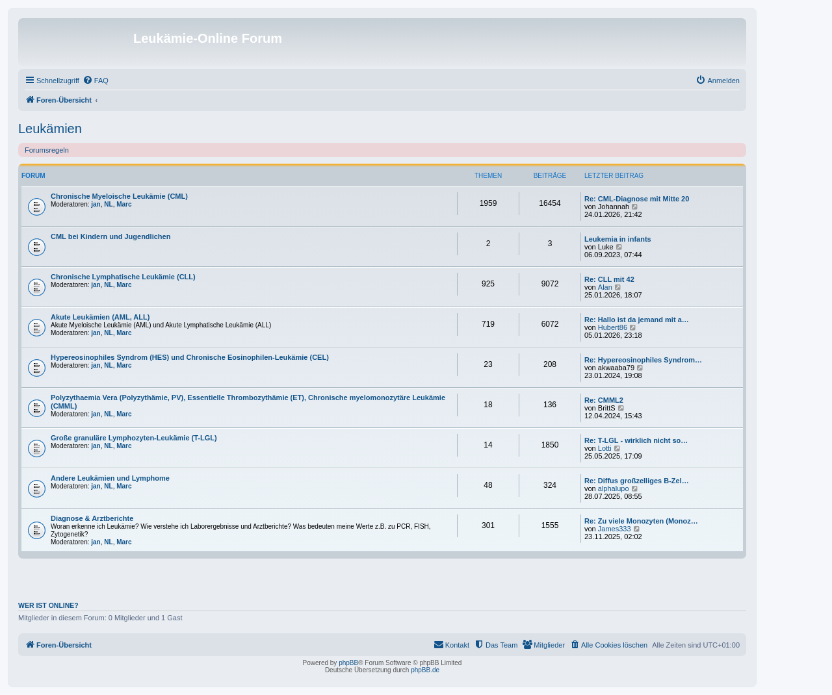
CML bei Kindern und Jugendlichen (110, 236)
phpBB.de (425, 670)
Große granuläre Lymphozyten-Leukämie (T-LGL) (134, 438)
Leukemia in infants (617, 239)
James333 (614, 529)
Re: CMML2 (603, 400)
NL (108, 204)
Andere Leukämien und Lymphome (110, 478)
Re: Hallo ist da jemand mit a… (636, 319)
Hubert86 (612, 327)
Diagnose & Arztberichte (92, 518)
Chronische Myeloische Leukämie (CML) (119, 196)
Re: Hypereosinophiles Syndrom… (643, 360)
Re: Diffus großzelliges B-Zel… (636, 481)
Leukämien (50, 128)
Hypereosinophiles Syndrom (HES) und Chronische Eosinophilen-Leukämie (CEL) (190, 357)
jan (95, 204)
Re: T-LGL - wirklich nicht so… (636, 440)
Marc (123, 204)
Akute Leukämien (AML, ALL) (100, 317)
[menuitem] (96, 80)
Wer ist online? (48, 605)
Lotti (605, 448)
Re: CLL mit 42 (609, 279)
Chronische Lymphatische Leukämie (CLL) (123, 277)
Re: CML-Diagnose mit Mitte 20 (636, 199)
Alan (605, 287)
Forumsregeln (47, 150)
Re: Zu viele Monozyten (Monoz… (641, 521)
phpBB (348, 662)
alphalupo (613, 488)
